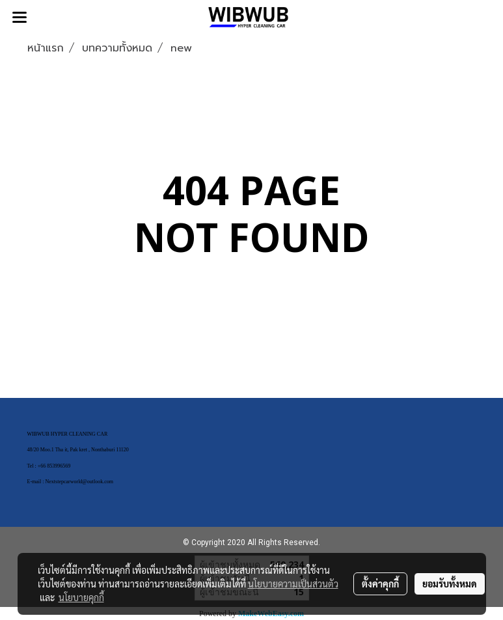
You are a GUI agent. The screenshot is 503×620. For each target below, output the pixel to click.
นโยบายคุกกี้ (81, 597)
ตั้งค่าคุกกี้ (380, 583)
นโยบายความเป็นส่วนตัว (293, 583)
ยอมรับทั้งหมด (449, 583)
